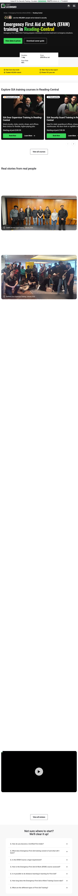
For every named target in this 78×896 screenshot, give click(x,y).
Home (5, 13)
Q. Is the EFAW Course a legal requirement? (26, 860)
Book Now (12, 136)
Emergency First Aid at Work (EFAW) (20, 13)
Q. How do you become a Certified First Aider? (27, 844)
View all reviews (39, 817)
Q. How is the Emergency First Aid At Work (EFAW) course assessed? (35, 867)
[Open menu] (74, 5)
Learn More (29, 136)
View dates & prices (13, 41)
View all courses (39, 152)
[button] (74, 144)
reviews (52, 1)
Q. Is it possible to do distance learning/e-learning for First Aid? (33, 874)
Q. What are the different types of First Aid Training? (29, 888)
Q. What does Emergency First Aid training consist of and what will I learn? (34, 852)
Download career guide (35, 41)
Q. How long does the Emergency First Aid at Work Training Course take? (36, 881)
